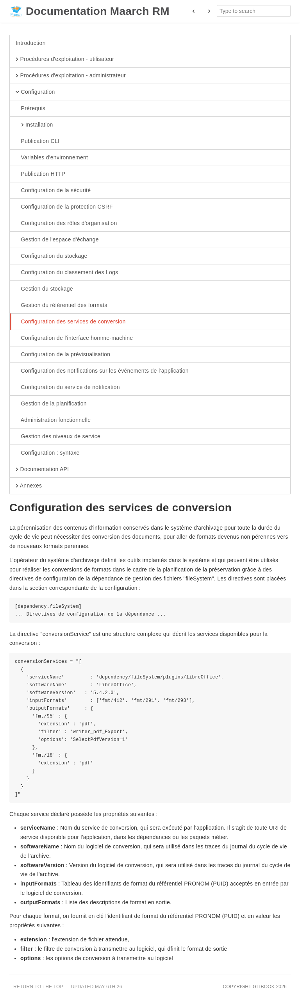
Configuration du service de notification (68, 387)
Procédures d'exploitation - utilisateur (65, 59)
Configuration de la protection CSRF (64, 207)
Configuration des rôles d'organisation (66, 223)
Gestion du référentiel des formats (61, 305)
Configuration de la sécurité (53, 191)
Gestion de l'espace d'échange (57, 240)
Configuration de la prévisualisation (63, 355)
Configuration (35, 92)
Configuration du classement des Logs (67, 273)
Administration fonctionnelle (53, 420)
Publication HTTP (40, 174)
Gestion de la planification (51, 404)
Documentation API (42, 469)
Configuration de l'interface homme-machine (74, 338)
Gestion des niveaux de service (58, 437)
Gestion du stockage (44, 289)
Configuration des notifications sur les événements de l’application (102, 371)
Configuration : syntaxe (48, 453)
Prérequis (30, 108)
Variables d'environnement (52, 158)
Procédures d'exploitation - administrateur (71, 76)
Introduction (31, 43)
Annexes (29, 486)
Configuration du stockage (52, 256)
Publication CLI (37, 141)
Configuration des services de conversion (71, 322)
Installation (34, 125)
